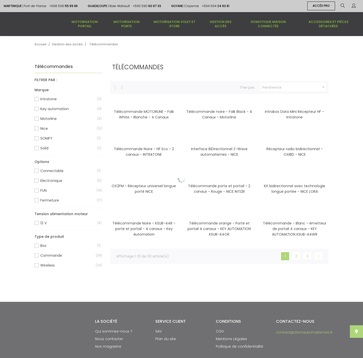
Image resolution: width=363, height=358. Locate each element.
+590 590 (147, 6)
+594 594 (215, 6)
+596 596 (63, 6)
